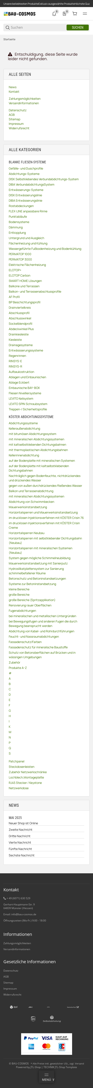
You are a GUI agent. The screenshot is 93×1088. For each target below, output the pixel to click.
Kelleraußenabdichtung (24, 428)
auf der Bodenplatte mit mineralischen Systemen (42, 460)
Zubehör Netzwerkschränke (28, 772)
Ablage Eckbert (19, 382)
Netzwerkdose (19, 788)
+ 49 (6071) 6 (14, 898)
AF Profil (14, 297)
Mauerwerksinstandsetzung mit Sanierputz (38, 563)
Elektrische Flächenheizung (27, 265)
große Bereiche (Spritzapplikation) (32, 600)
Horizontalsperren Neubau (26, 533)
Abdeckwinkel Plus (21, 329)
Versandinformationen (16, 949)
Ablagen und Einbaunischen (27, 377)
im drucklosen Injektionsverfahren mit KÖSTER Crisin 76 (46, 518)
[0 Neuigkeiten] (54, 13)
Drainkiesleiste (19, 334)
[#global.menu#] (85, 13)
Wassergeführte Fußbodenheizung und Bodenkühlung (45, 249)
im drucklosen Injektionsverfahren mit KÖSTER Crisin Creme (44, 525)
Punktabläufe (18, 216)
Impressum (10, 988)
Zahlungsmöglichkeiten (17, 943)
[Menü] (46, 1076)
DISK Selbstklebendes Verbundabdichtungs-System (44, 179)
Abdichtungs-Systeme (24, 174)
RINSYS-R (15, 366)
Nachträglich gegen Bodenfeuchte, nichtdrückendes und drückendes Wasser (44, 478)
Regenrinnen (17, 356)
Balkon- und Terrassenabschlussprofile (35, 291)
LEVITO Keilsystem (21, 398)
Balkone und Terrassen (24, 286)
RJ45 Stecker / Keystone (25, 783)
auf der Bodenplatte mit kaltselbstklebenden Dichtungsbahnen (39, 468)
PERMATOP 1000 (20, 254)
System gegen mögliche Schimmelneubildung (39, 558)
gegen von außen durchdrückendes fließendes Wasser (45, 486)
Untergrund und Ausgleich (26, 238)
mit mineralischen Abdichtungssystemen (36, 439)
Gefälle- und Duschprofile (26, 168)
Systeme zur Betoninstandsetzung (32, 584)
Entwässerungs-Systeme (26, 190)
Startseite (9, 39)
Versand (79, 1063)
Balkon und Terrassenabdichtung (31, 491)
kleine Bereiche (19, 589)
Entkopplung (17, 233)
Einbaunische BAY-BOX (24, 388)
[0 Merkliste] (64, 13)
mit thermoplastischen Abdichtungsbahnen (38, 450)
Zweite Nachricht (20, 830)
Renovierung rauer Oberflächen (30, 605)
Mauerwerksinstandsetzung (28, 507)
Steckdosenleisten (21, 767)
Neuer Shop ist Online (23, 823)
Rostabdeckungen (21, 206)
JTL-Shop (36, 1067)
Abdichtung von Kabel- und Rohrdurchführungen (41, 631)
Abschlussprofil (19, 313)
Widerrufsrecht (12, 994)
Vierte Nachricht (20, 842)
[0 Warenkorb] (74, 13)
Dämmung (16, 227)
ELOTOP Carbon (19, 275)
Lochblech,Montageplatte (26, 777)
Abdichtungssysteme (23, 423)
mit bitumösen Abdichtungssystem (32, 434)
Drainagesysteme (21, 345)
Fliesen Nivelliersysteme (25, 393)
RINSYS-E (15, 361)
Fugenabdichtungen (22, 611)
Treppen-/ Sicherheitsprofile (28, 409)
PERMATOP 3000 (20, 259)
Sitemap (8, 982)
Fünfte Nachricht (20, 849)
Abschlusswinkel (20, 318)
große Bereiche (19, 594)
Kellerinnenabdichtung (24, 455)
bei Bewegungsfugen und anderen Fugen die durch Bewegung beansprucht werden (43, 623)
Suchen (77, 27)
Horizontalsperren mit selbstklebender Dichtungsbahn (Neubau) (45, 540)
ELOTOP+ (15, 270)
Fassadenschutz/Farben (25, 642)
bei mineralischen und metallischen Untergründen (42, 616)
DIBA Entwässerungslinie (25, 200)
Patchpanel (16, 761)
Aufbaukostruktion (21, 372)
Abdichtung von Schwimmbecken (31, 502)
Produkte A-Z (18, 668)
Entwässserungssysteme (26, 350)
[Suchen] (38, 27)
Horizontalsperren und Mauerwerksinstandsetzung (43, 512)
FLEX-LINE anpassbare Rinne (28, 211)
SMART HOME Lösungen (25, 281)
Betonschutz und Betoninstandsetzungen (37, 578)
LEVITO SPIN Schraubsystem (28, 404)
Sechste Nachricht (22, 855)
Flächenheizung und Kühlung (28, 243)
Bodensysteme (19, 222)
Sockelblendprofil (20, 323)
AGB (6, 976)
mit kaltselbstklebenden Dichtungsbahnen (37, 444)
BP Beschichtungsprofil (24, 302)
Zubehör (14, 662)
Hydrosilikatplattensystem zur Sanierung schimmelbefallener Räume (36, 571)
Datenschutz (10, 970)
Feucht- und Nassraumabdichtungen (34, 636)
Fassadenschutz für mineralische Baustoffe (38, 647)
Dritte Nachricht (20, 836)
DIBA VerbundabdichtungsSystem (31, 184)
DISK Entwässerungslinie (25, 195)
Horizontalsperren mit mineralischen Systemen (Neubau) (40, 550)
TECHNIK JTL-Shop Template (60, 1067)
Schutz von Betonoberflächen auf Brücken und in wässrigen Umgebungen (42, 654)
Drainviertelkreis (20, 307)
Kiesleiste (15, 340)
